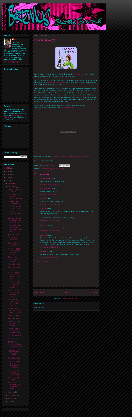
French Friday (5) (14, 264)
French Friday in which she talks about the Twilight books (71, 156)
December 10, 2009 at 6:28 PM (50, 257)
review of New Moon (68, 108)
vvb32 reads (44, 251)
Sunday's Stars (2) (14, 315)
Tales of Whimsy (45, 178)
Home (66, 292)
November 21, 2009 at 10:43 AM (50, 221)
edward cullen (44, 169)
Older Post (93, 292)
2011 (8, 174)
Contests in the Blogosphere (13, 202)
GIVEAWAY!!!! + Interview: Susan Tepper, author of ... (15, 345)
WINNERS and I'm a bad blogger (14, 190)
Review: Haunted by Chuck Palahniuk (14, 324)
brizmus (17, 39)
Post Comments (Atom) (70, 298)
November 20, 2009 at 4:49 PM (50, 184)
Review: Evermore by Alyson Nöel (14, 378)
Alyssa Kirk (44, 209)
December (12, 183)
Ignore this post (13, 235)
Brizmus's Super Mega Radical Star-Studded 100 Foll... (13, 302)
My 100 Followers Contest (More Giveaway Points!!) (14, 293)
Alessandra (44, 235)
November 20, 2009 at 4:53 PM (50, 194)
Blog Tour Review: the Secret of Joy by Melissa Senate (15, 284)
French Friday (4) (14, 318)
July (9, 401)
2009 (8, 181)
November (12, 187)
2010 (8, 177)
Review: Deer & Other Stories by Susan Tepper (14, 372)
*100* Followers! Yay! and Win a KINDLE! (14, 353)
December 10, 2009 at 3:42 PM (50, 247)
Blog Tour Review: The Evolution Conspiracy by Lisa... (14, 275)
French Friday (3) (14, 358)
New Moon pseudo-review (56, 82)
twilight (62, 169)
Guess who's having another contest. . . (14, 259)
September (12, 395)
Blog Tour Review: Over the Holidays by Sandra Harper (14, 364)
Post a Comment (43, 261)
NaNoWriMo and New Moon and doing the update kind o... (15, 228)
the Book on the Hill (78, 74)
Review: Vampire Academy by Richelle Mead (14, 331)
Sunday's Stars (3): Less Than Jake (15, 244)
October (11, 392)
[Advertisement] (66, 276)
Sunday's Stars (13, 339)
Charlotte (43, 198)
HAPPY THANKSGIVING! (15, 214)
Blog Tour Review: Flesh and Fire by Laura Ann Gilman (14, 251)
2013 (8, 168)
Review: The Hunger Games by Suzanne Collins (14, 385)
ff (50, 169)
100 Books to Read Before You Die (15, 208)
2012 (8, 171)
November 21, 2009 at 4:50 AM (50, 204)
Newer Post (39, 292)
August (11, 398)
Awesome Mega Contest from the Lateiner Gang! (15, 310)
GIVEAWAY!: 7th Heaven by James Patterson (15, 196)
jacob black (55, 169)
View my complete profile (13, 62)
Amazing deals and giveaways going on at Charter (15, 221)
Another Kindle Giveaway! (13, 239)
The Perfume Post (14, 336)
